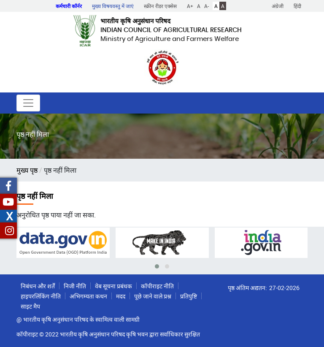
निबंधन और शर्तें (38, 286)
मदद (120, 296)
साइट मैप (30, 306)
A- (206, 5)
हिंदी (297, 5)
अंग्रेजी (278, 5)
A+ (190, 5)
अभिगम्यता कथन (88, 296)
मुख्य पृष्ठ (27, 170)
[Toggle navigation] (28, 103)
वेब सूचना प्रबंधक (113, 286)
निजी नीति (75, 286)
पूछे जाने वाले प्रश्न (152, 296)
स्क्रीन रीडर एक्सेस (160, 5)
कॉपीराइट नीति (157, 286)
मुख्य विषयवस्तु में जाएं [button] (113, 5)
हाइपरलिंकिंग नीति (41, 296)
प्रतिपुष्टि (188, 296)
